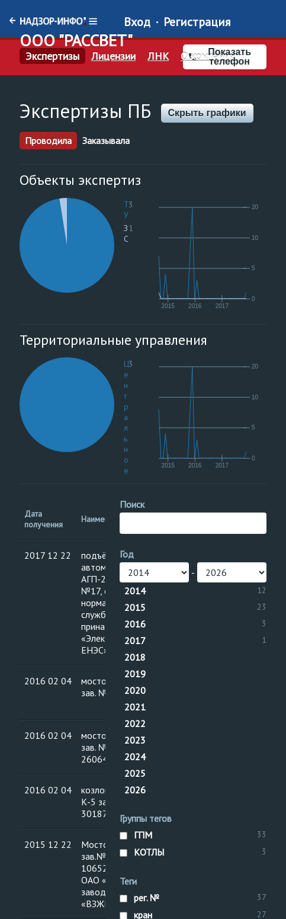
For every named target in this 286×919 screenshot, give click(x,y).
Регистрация (196, 22)
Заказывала (106, 140)
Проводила (48, 140)
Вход (137, 22)
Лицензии (113, 56)
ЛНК (158, 56)
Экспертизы (52, 56)
